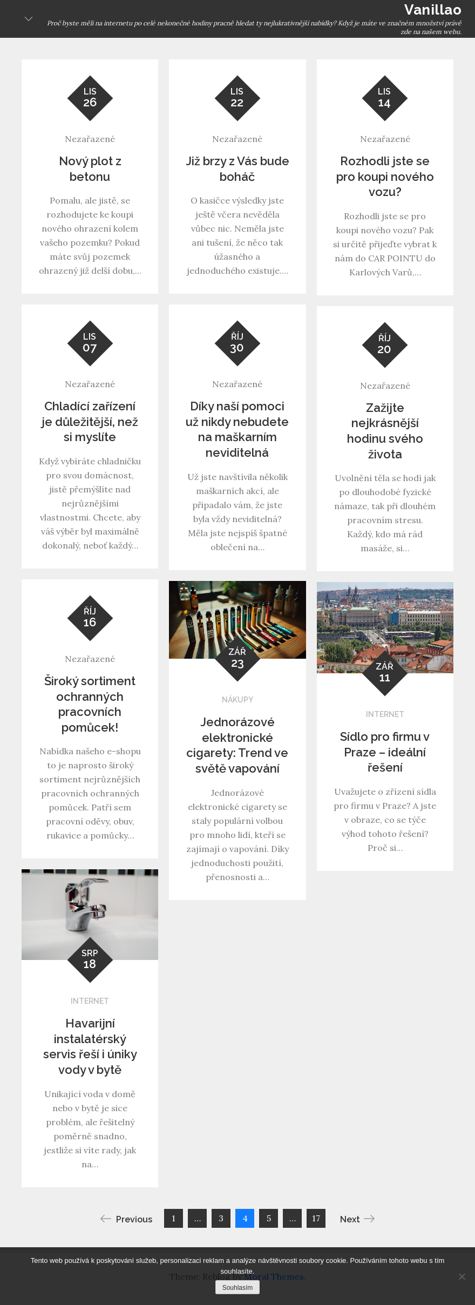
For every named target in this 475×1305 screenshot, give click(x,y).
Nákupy (237, 699)
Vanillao (433, 10)
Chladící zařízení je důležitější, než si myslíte (90, 421)
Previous (126, 1218)
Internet (385, 714)
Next (357, 1218)
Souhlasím (237, 1288)
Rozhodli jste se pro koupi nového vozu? (385, 176)
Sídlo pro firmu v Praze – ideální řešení (385, 751)
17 (316, 1218)
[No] (461, 1276)
